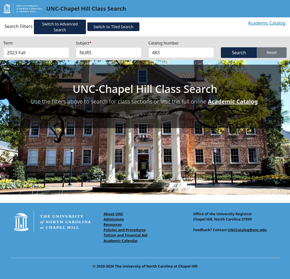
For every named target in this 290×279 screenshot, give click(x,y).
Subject (84, 43)
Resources (113, 224)
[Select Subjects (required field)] (109, 52)
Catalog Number (163, 43)
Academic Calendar (121, 240)
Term (8, 43)
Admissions (114, 219)
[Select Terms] (36, 52)
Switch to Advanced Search (60, 26)
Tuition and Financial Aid (125, 235)
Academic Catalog (267, 23)
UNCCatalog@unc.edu (247, 229)
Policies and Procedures (125, 229)
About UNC (113, 213)
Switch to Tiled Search (113, 26)
